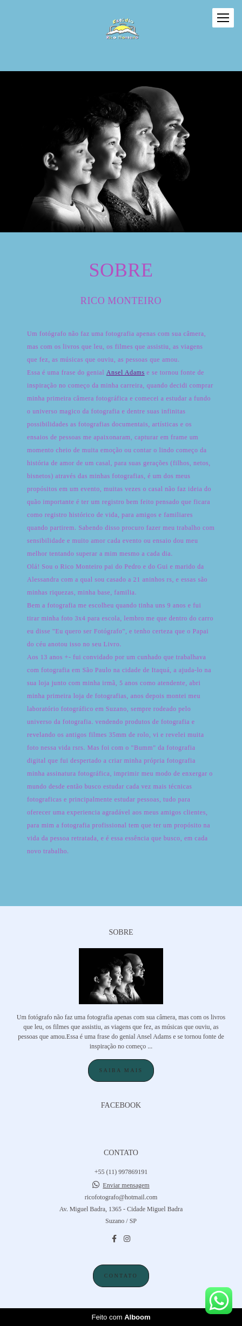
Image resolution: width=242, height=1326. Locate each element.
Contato (121, 1276)
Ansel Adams (125, 372)
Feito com (120, 1317)
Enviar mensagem (126, 1185)
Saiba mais (121, 1070)
